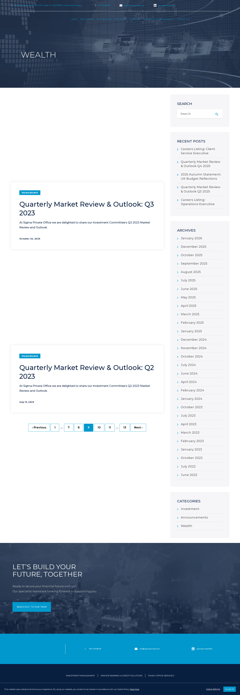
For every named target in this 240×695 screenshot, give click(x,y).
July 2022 (188, 466)
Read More (134, 689)
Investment (30, 192)
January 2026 (191, 238)
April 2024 (189, 382)
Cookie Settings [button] (213, 689)
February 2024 (192, 390)
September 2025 (194, 263)
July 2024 (188, 365)
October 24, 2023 (29, 238)
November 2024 (194, 348)
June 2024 (189, 373)
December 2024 (194, 340)
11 (110, 427)
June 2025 (189, 289)
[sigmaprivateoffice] (193, 649)
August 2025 (191, 272)
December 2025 (193, 247)
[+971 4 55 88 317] (85, 649)
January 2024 (191, 399)
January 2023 (191, 449)
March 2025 (190, 314)
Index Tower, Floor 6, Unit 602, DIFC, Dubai (47, 5)
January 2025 (191, 331)
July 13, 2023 (26, 402)
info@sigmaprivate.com (134, 5)
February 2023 (192, 441)
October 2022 (191, 458)
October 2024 (192, 356)
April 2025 (188, 306)
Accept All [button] (229, 689)
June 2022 (189, 475)
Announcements (194, 517)
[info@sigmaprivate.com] (136, 649)
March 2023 (190, 432)
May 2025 (188, 297)
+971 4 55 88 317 (104, 5)
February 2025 (192, 323)
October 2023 (191, 407)
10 (99, 427)
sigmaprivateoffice (166, 5)
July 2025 (188, 280)
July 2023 (188, 415)
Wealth (186, 526)
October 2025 (191, 255)
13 (124, 427)
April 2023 (188, 424)
